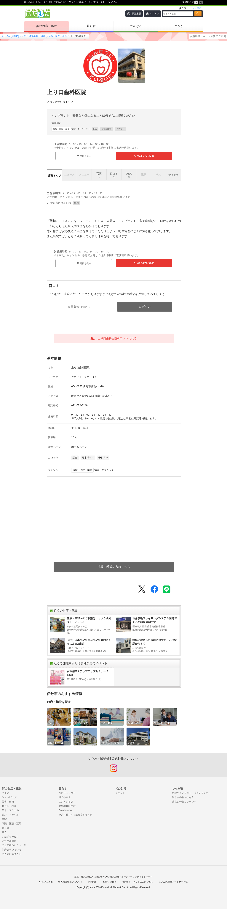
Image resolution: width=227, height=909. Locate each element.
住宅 (4, 819)
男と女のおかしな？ (183, 797)
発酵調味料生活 (67, 806)
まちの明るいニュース (14, 845)
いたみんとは (46, 881)
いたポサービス (10, 836)
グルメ (5, 793)
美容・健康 (8, 801)
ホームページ (79, 446)
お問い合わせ (109, 881)
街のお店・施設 (46, 26)
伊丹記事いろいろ (11, 849)
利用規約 (92, 881)
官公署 (5, 827)
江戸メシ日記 (66, 801)
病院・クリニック (70, 129)
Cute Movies (65, 810)
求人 (4, 832)
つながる (180, 26)
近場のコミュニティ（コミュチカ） (191, 793)
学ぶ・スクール (10, 810)
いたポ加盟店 (9, 840)
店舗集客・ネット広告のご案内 (208, 36)
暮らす (91, 26)
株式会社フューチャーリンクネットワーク (131, 876)
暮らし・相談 (9, 806)
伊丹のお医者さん (11, 854)
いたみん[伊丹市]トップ (14, 36)
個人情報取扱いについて (70, 881)
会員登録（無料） (79, 306)
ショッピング (9, 797)
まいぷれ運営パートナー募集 (173, 881)
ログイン (154, 13)
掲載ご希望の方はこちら (113, 566)
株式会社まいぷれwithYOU (94, 876)
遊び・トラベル (10, 814)
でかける (136, 26)
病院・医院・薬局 (58, 36)
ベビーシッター (67, 793)
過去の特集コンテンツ (184, 801)
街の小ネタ (65, 797)
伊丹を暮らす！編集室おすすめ (75, 814)
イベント (120, 793)
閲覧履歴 (136, 13)
